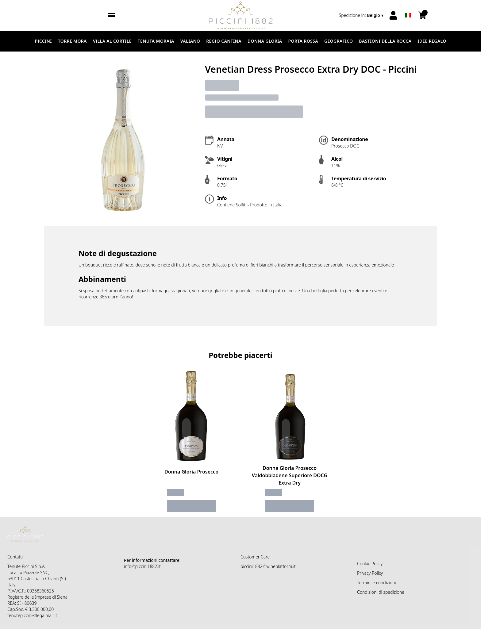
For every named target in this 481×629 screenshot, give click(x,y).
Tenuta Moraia (156, 41)
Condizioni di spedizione (380, 592)
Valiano (190, 41)
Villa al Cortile (112, 41)
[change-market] (362, 15)
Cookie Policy (370, 563)
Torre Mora (72, 41)
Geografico (338, 41)
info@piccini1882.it (142, 566)
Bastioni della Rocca (385, 41)
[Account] (393, 15)
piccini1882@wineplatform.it (268, 566)
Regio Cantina (223, 41)
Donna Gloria (265, 41)
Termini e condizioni (376, 582)
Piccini (43, 41)
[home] (241, 15)
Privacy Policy (370, 573)
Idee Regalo (432, 41)
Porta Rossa (303, 41)
